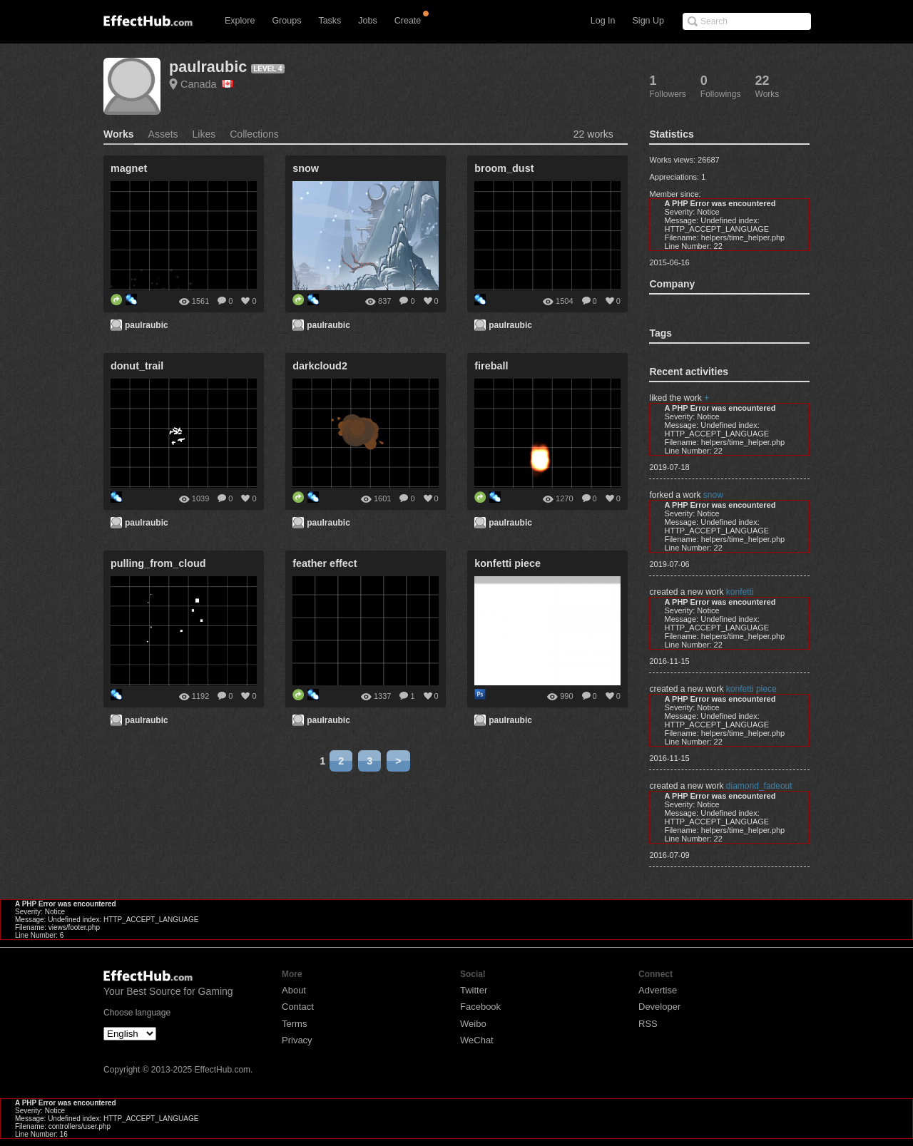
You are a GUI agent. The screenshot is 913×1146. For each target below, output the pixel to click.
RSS (648, 1023)
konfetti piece (751, 689)
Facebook (480, 1006)
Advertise (657, 990)
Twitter (473, 990)
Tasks (329, 21)
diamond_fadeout (759, 786)
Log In (603, 21)
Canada (206, 84)
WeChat (477, 1040)
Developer (659, 1006)
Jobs (367, 21)
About (294, 990)
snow (713, 495)
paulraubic (208, 67)
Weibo (473, 1023)
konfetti (740, 592)
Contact (298, 1006)
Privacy (297, 1040)
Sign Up (648, 21)
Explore (240, 21)
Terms (294, 1023)
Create (408, 21)
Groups (286, 21)
